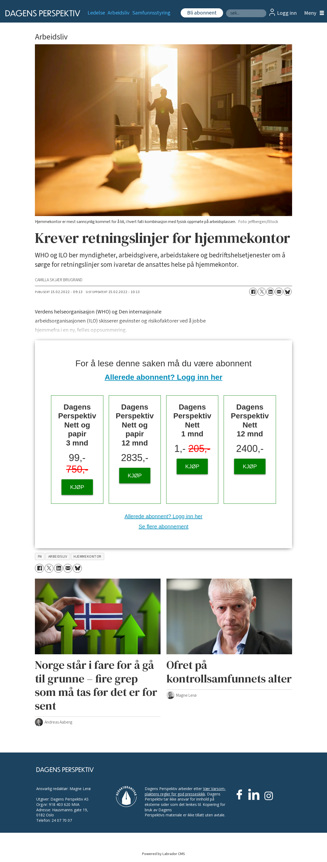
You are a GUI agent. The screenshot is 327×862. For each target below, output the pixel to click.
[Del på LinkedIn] (270, 292)
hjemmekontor (87, 556)
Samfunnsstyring (151, 13)
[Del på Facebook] (253, 292)
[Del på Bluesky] (288, 292)
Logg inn (287, 13)
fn (40, 556)
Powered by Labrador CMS (163, 854)
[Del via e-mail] (279, 292)
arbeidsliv (57, 556)
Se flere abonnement (163, 526)
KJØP (77, 487)
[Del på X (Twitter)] (262, 292)
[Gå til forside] (41, 13)
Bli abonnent (202, 13)
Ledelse (96, 13)
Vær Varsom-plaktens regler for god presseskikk (185, 791)
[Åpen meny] (313, 13)
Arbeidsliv (118, 13)
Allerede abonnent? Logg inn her (164, 377)
